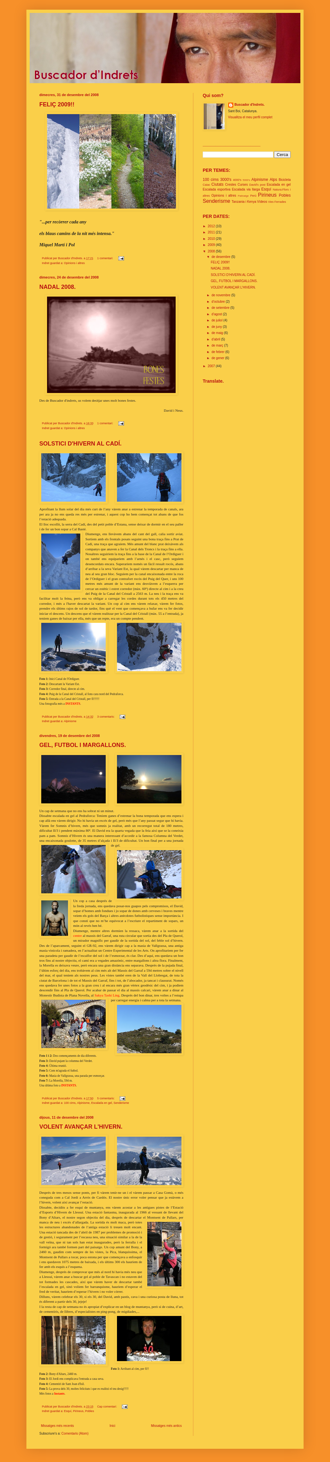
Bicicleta (285, 180)
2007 (212, 366)
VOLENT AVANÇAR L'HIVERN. (80, 1126)
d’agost (217, 314)
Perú (253, 195)
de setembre (220, 307)
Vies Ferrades (277, 201)
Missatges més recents (57, 1426)
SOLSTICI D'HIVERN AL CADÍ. (80, 443)
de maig (217, 333)
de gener (218, 358)
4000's (237, 180)
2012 (212, 226)
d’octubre (218, 301)
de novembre (221, 295)
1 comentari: (105, 258)
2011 (212, 232)
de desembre (221, 257)
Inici (112, 1426)
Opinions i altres (74, 263)
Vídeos (262, 201)
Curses (243, 184)
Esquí (68, 1411)
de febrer (218, 352)
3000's (225, 179)
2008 (212, 251)
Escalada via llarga (246, 189)
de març (217, 345)
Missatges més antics (166, 1426)
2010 (212, 238)
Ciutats (217, 184)
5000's (246, 180)
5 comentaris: (106, 1098)
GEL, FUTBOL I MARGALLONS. (82, 745)
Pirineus (78, 1411)
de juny (217, 327)
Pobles (89, 1411)
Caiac (206, 184)
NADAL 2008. (57, 287)
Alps (273, 179)
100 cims (70, 1102)
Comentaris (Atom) (75, 1433)
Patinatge (243, 195)
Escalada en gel (101, 1102)
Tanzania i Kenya (244, 201)
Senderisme (121, 1102)
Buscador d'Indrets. (250, 104)
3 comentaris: (106, 716)
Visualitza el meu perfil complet (250, 117)
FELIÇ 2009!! (56, 104)
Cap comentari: (107, 1406)
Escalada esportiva (216, 189)
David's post (257, 184)
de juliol (217, 320)
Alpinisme (70, 721)
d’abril (216, 339)
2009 (212, 245)
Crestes (230, 184)
